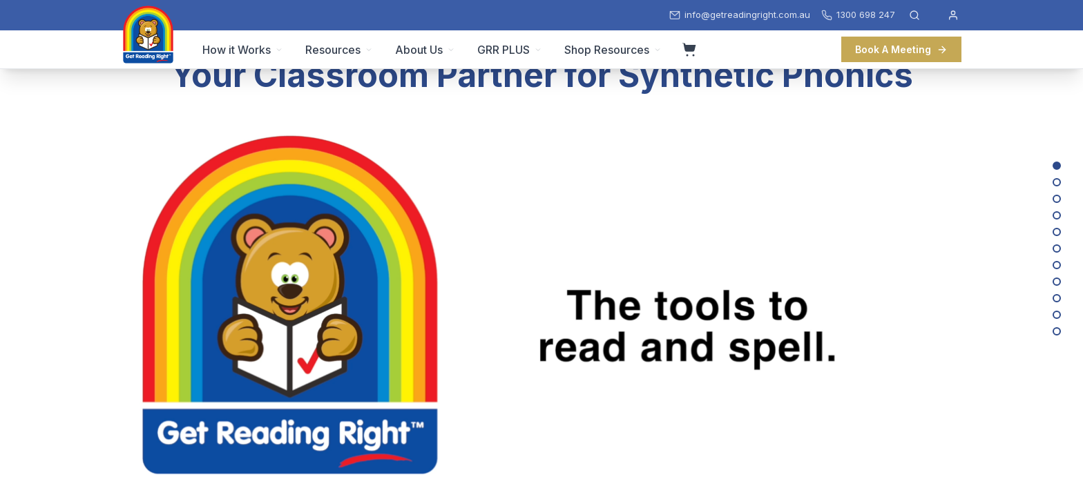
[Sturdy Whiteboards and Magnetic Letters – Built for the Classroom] (1057, 248)
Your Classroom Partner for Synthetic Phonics (542, 75)
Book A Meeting (901, 49)
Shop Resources (613, 50)
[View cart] (689, 50)
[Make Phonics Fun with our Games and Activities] (1057, 232)
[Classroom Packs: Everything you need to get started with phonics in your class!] (1057, 281)
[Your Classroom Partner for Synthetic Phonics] (1057, 166)
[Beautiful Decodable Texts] (1057, 182)
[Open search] (914, 15)
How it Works (242, 50)
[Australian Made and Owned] (1057, 298)
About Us (425, 50)
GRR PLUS (509, 50)
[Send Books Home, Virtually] (1057, 265)
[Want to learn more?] (1057, 331)
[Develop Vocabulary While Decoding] (1057, 215)
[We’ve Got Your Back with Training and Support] (1057, 315)
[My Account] (953, 15)
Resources (339, 50)
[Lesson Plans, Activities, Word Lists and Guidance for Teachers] (1057, 199)
